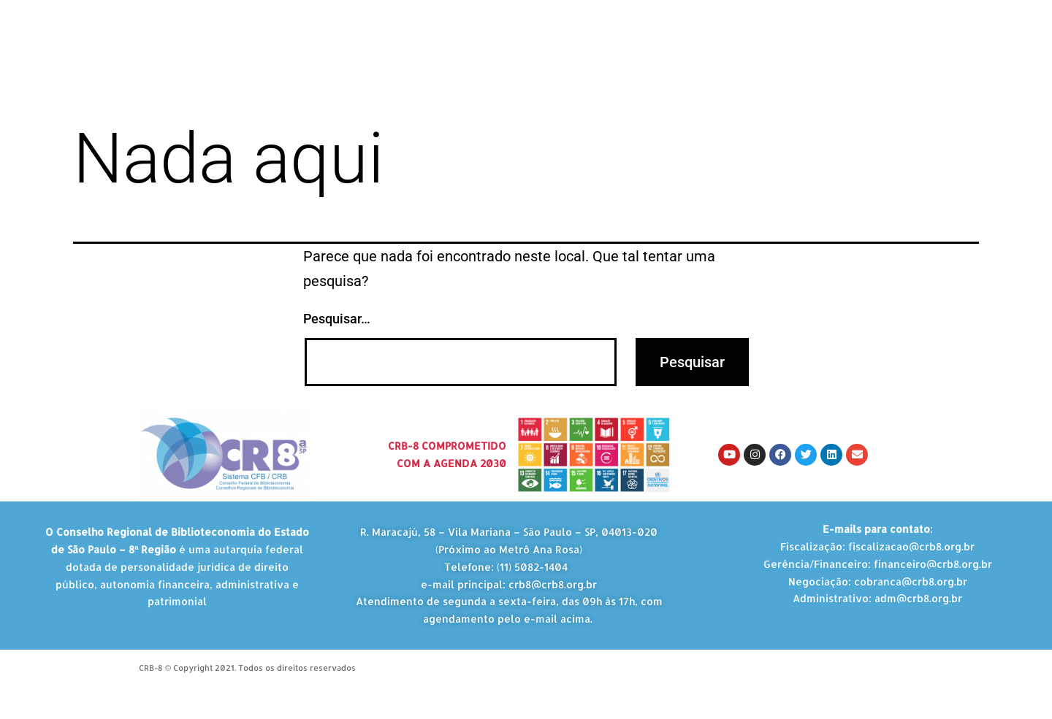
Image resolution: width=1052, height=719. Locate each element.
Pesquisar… (336, 318)
